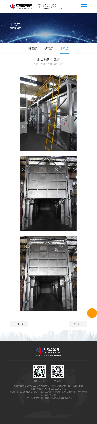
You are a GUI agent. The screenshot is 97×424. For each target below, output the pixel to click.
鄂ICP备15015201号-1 (61, 398)
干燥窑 (64, 48)
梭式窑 (48, 48)
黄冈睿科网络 (42, 398)
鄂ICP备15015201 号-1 (54, 389)
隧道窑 (32, 48)
